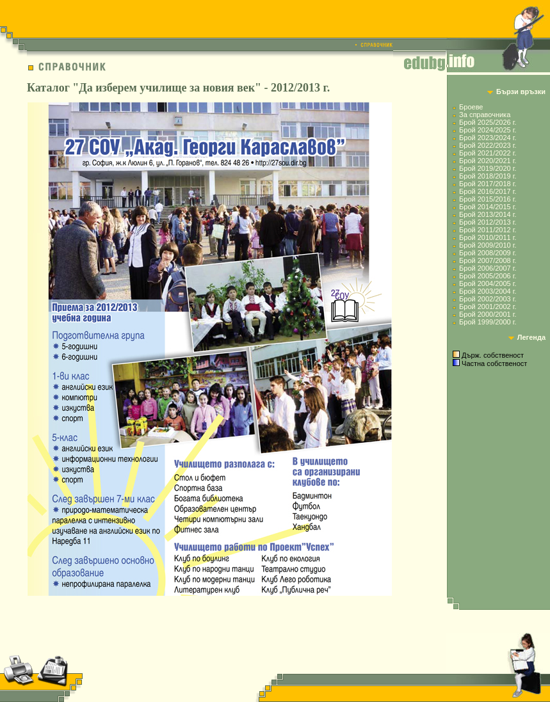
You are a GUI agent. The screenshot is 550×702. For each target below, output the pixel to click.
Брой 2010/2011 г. (487, 237)
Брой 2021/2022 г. (487, 153)
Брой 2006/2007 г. (487, 268)
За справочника (484, 114)
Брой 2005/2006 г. (487, 276)
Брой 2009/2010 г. (487, 245)
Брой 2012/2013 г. (487, 222)
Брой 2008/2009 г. (487, 253)
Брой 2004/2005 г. (487, 283)
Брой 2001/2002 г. (487, 306)
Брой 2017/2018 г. (487, 183)
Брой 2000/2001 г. (487, 314)
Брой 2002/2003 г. (487, 299)
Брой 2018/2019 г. (487, 176)
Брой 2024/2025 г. (487, 130)
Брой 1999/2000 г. (487, 322)
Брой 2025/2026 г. (487, 122)
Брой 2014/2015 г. (487, 207)
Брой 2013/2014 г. (487, 214)
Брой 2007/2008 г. (487, 260)
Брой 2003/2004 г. (487, 291)
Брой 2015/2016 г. (487, 199)
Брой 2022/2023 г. (487, 145)
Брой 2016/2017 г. (487, 191)
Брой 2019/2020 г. (487, 168)
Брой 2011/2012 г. (487, 230)
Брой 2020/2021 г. (487, 160)
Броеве (471, 107)
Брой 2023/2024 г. (487, 137)
